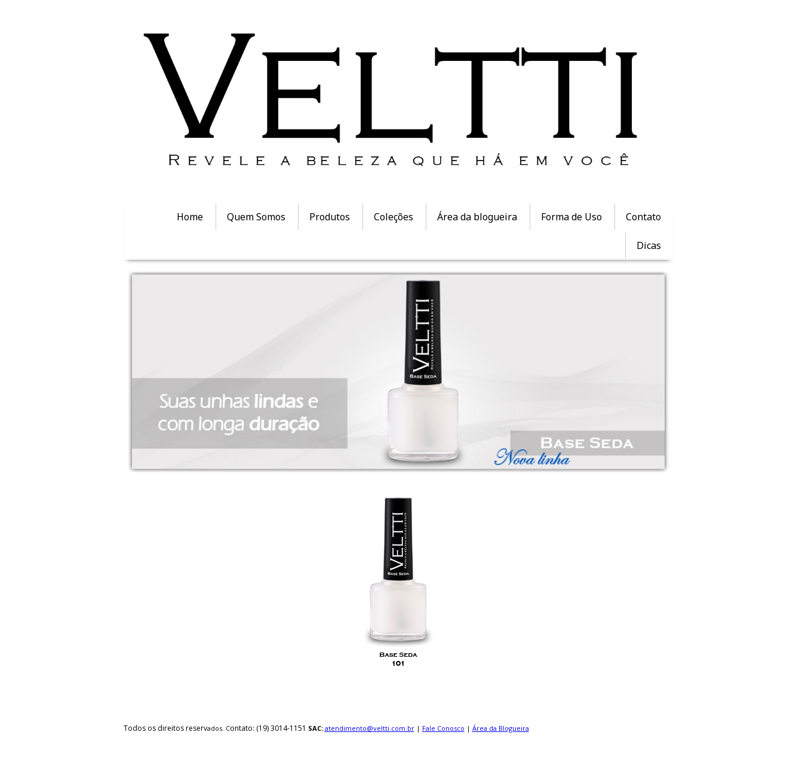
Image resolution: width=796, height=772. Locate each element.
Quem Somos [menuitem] (256, 216)
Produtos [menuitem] (329, 216)
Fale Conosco (443, 728)
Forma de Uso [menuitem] (571, 216)
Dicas (649, 245)
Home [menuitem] (190, 216)
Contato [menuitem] (643, 216)
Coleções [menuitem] (393, 216)
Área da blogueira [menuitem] (477, 216)
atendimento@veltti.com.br (369, 728)
